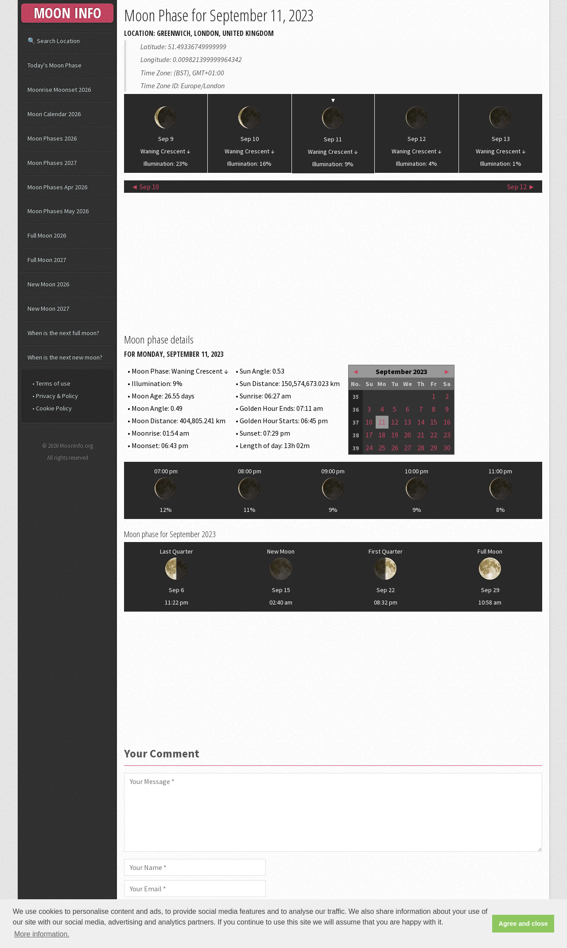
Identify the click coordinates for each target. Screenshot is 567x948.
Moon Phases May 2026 (58, 211)
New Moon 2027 (48, 308)
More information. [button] (42, 934)
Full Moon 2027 (46, 260)
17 (369, 434)
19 (394, 434)
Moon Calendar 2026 (54, 114)
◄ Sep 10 (145, 186)
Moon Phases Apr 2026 (57, 187)
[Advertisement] (333, 262)
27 (407, 447)
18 (381, 434)
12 (394, 421)
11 (381, 421)
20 (407, 434)
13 (407, 421)
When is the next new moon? (64, 357)
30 (446, 447)
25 (381, 447)
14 (420, 421)
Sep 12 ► (521, 186)
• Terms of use (51, 383)
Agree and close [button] (523, 923)
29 (433, 447)
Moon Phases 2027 (52, 163)
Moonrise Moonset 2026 (59, 90)
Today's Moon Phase (54, 65)
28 (420, 447)
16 (446, 421)
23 (446, 434)
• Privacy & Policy (55, 396)
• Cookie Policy (52, 408)
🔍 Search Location (53, 41)
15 (433, 421)
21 (420, 434)
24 (369, 447)
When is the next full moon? (63, 333)
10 (369, 421)
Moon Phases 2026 (52, 138)
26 (394, 447)
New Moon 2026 (48, 284)
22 (433, 434)
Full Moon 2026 (46, 235)
